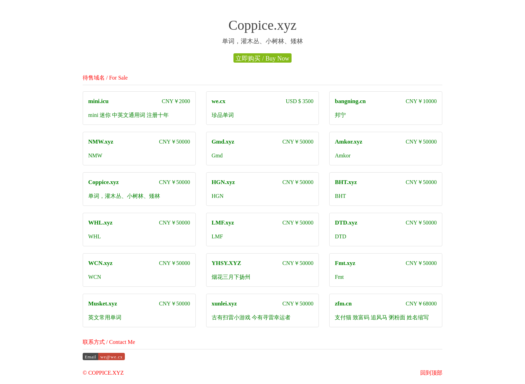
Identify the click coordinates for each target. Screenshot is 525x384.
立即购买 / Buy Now (262, 58)
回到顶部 (431, 373)
